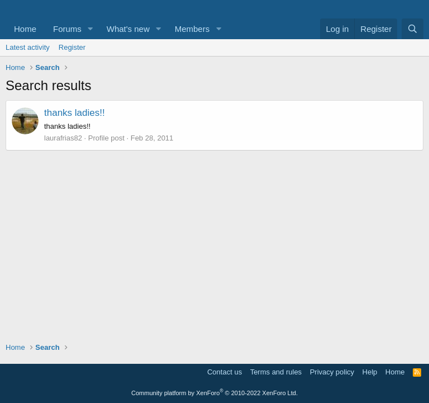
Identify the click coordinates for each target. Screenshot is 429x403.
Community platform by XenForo (214, 393)
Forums (67, 29)
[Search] (412, 28)
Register (72, 47)
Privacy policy (332, 372)
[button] (90, 28)
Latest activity (28, 47)
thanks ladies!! (74, 112)
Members (192, 29)
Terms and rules (276, 372)
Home (25, 29)
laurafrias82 (63, 138)
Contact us (224, 372)
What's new (128, 29)
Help (370, 372)
